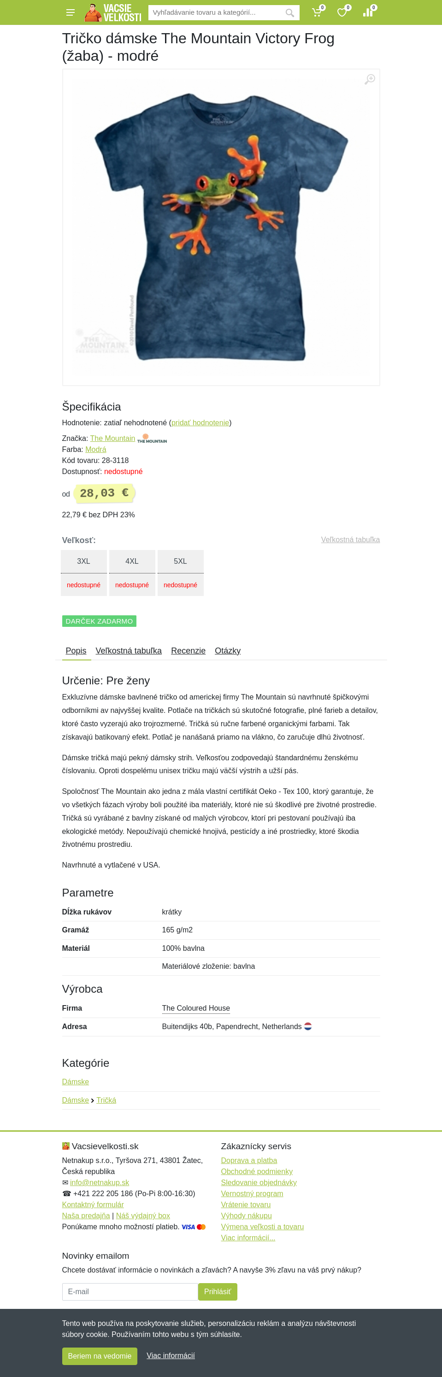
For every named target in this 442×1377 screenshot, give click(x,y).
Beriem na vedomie (100, 1356)
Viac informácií (171, 1356)
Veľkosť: (79, 540)
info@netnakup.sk (99, 1182)
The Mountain (113, 438)
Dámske (75, 1082)
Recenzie (188, 650)
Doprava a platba (249, 1160)
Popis (76, 650)
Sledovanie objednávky (259, 1182)
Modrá (95, 449)
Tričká (106, 1100)
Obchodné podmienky (257, 1171)
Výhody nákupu (246, 1216)
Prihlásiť (217, 1292)
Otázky (228, 650)
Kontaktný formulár (93, 1205)
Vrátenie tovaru (246, 1205)
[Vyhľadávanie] (214, 12)
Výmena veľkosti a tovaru (262, 1227)
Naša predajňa (86, 1216)
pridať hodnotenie (200, 423)
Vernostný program (252, 1194)
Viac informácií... (248, 1238)
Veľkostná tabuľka (350, 540)
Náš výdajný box (143, 1216)
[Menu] (70, 12)
